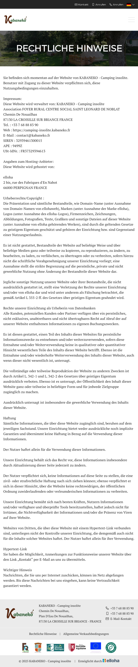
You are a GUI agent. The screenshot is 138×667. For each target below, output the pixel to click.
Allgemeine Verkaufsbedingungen (86, 634)
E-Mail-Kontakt (118, 619)
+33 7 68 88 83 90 (119, 608)
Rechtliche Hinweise (43, 634)
